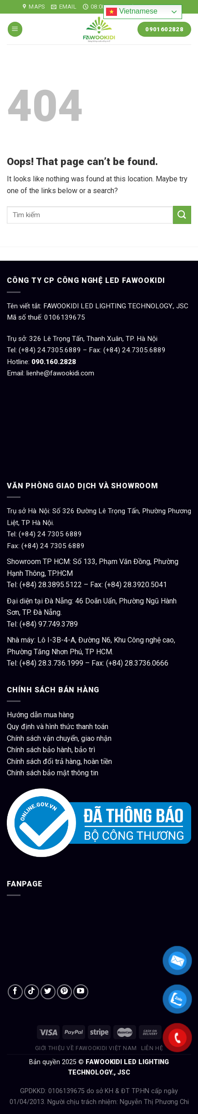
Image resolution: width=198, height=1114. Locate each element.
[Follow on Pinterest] (64, 991)
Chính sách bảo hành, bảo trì (51, 749)
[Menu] (15, 29)
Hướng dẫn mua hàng (40, 714)
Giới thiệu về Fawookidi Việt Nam (86, 1048)
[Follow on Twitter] (48, 991)
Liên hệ (152, 1048)
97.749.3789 (58, 624)
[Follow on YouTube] (80, 991)
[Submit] (182, 215)
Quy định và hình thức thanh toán (57, 726)
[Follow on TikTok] (31, 991)
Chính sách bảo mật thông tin (52, 773)
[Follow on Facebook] (15, 991)
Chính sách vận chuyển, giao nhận (59, 738)
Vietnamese (131, 11)
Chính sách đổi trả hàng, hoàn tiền (59, 761)
